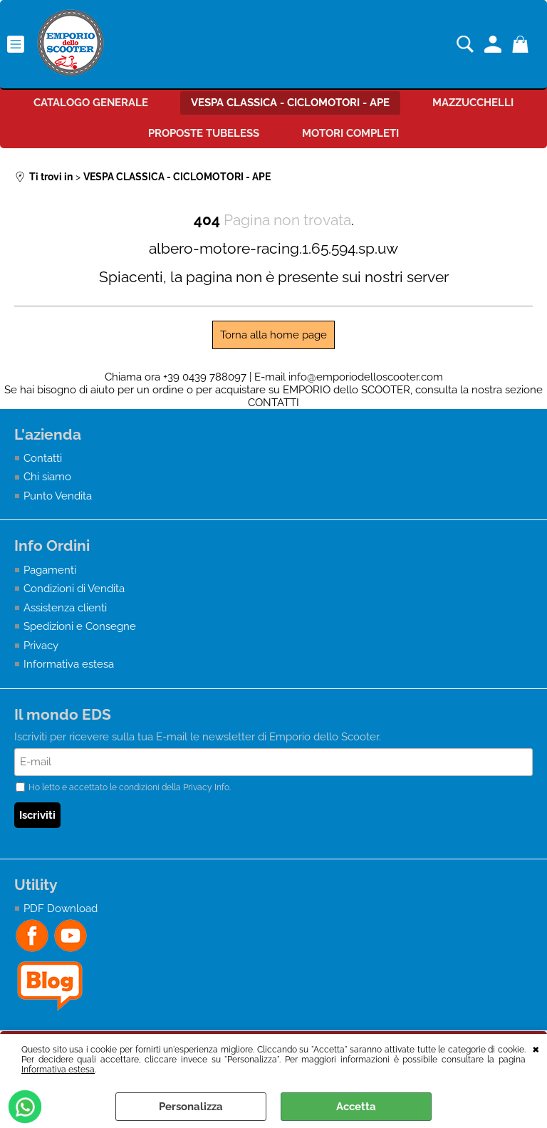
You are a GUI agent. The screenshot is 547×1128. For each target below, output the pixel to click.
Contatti (43, 458)
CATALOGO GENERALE (90, 102)
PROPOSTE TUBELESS (203, 133)
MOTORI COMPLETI (350, 133)
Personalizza (191, 1106)
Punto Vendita (58, 496)
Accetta (356, 1106)
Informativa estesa (58, 1070)
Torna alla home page (273, 334)
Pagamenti (50, 570)
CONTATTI (273, 402)
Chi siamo (47, 476)
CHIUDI (536, 1048)
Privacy (41, 645)
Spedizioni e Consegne (80, 626)
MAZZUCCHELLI (473, 102)
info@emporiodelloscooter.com (365, 377)
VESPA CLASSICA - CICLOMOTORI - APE (290, 102)
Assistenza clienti (65, 607)
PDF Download (61, 908)
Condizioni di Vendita (74, 588)
